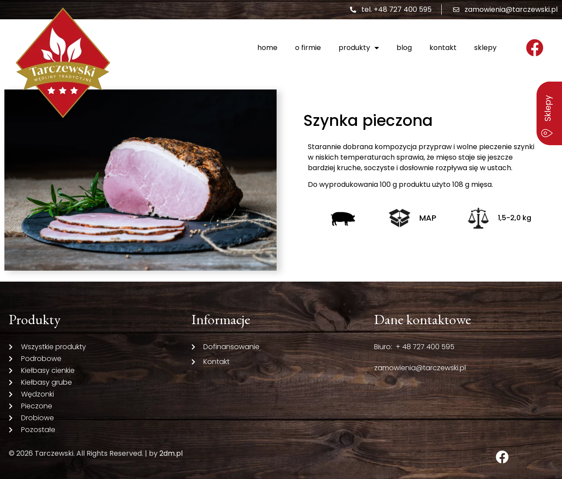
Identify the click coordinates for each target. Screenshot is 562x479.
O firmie (308, 48)
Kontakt (443, 48)
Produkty (359, 48)
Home (267, 48)
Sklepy (485, 48)
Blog (404, 48)
